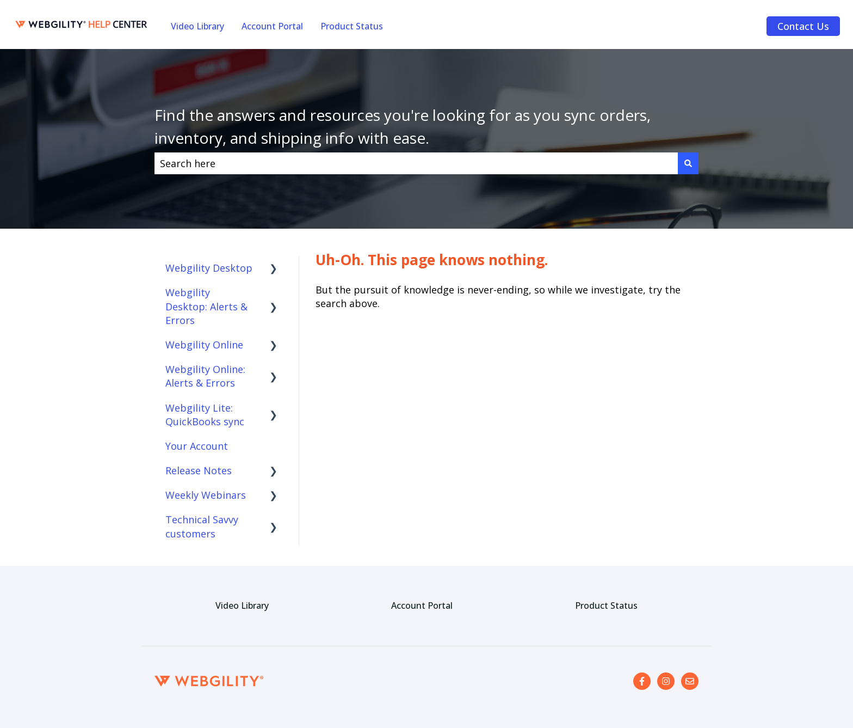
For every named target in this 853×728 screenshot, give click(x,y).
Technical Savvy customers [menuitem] (201, 526)
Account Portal (272, 26)
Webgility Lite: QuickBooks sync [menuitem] (204, 414)
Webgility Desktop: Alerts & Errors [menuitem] (206, 306)
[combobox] (416, 163)
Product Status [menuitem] (606, 605)
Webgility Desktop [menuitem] (208, 267)
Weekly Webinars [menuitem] (205, 494)
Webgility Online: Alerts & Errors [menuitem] (205, 376)
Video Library (197, 26)
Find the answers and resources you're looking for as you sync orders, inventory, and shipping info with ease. (402, 126)
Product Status (351, 26)
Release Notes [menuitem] (198, 470)
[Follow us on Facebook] (642, 681)
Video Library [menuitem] (242, 605)
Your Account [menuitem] (196, 445)
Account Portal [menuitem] (422, 605)
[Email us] (690, 681)
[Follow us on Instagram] (666, 681)
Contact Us (803, 26)
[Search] (688, 163)
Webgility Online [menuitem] (204, 344)
